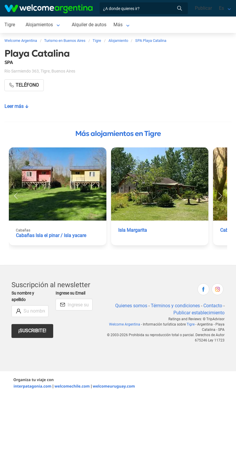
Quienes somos (131, 305)
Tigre (9, 24)
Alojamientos (39, 24)
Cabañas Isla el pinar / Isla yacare (51, 235)
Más (118, 24)
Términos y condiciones (175, 305)
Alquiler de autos (89, 24)
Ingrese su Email (70, 293)
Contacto (212, 305)
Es (221, 8)
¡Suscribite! (32, 331)
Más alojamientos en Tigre (118, 133)
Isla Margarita (132, 230)
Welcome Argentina (124, 324)
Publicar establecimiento (199, 313)
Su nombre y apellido (22, 296)
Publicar (203, 8)
